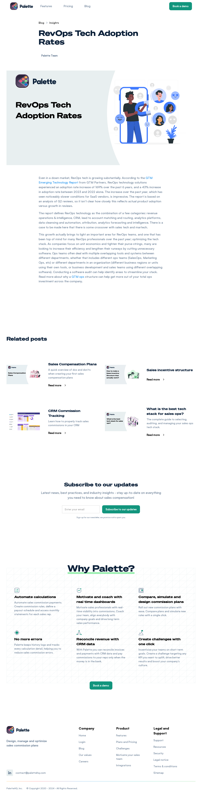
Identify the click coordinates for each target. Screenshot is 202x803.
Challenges (123, 748)
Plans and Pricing (126, 742)
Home (82, 735)
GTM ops (78, 276)
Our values (85, 755)
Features (46, 6)
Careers (83, 761)
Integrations (123, 765)
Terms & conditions (165, 766)
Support (158, 740)
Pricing (68, 6)
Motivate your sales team (128, 756)
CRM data (106, 653)
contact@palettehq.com (31, 772)
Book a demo (181, 6)
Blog (87, 6)
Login (82, 742)
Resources (159, 746)
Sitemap (158, 772)
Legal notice (160, 759)
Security (158, 753)
